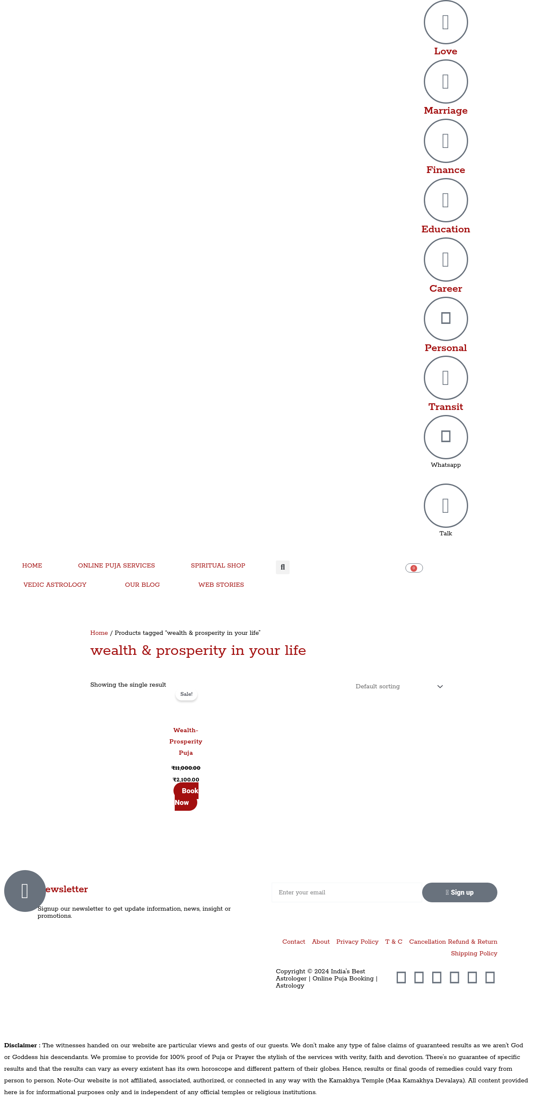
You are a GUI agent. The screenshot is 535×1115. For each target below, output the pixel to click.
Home (99, 633)
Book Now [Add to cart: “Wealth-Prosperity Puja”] (187, 797)
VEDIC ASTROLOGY (55, 585)
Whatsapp (446, 465)
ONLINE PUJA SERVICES (116, 566)
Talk (446, 533)
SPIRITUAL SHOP (218, 566)
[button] (283, 567)
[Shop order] (397, 686)
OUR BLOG (142, 585)
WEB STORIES (221, 585)
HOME (32, 566)
